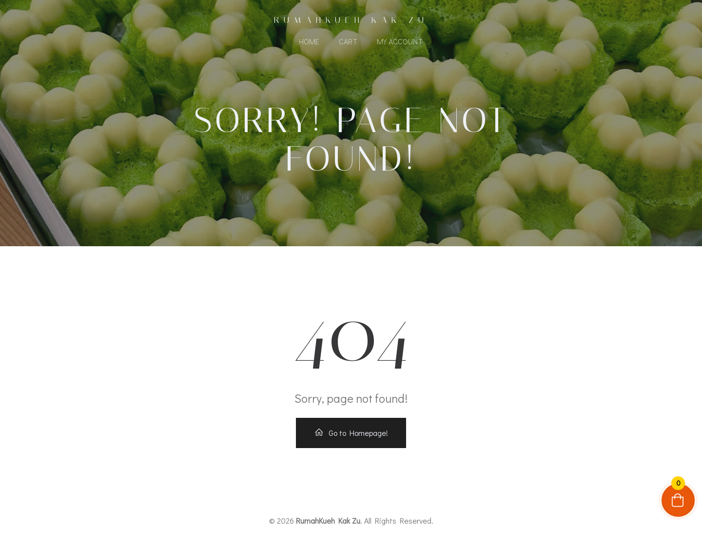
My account (400, 41)
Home (309, 41)
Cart (348, 41)
